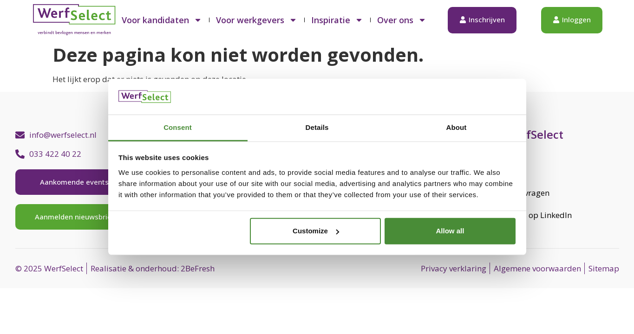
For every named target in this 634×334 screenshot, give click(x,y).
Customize (316, 231)
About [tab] (456, 127)
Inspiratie (337, 19)
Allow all (450, 231)
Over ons (401, 19)
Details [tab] (317, 127)
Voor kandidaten (162, 19)
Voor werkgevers (256, 19)
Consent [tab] (177, 127)
